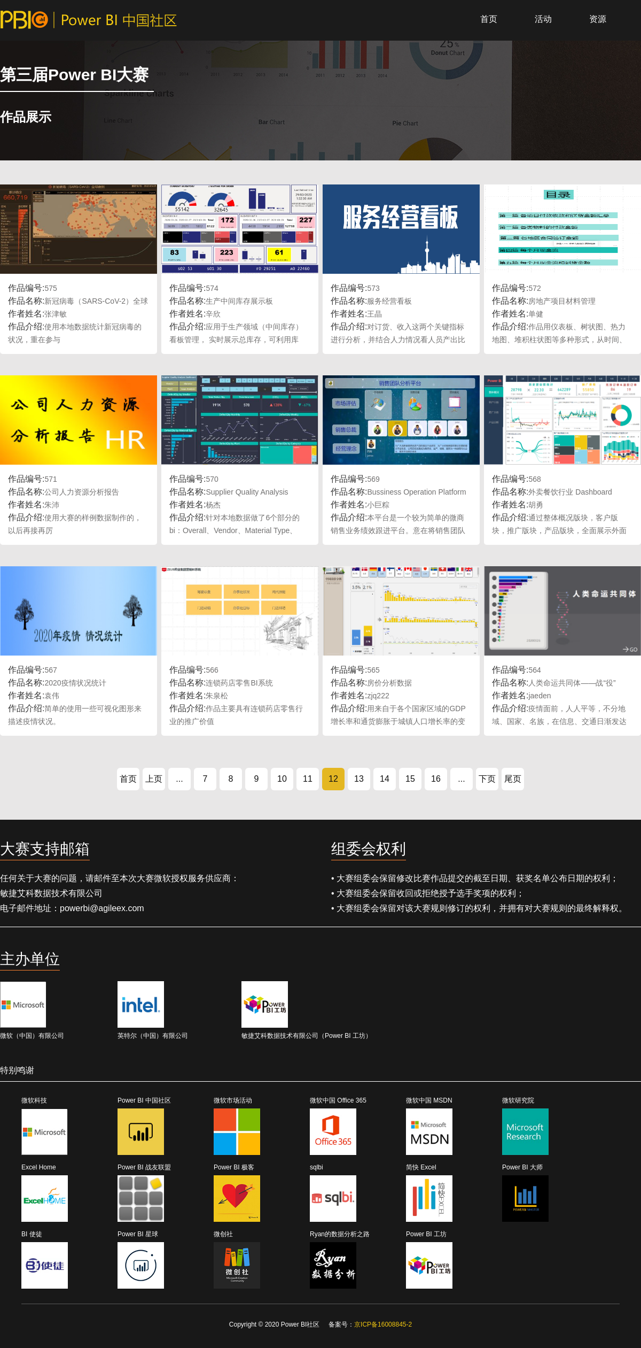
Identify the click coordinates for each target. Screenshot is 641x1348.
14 (384, 778)
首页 (488, 19)
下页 (487, 778)
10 (282, 778)
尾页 (512, 778)
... (179, 778)
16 (436, 778)
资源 (597, 19)
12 (333, 778)
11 (307, 778)
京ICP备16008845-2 (383, 1324)
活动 (543, 19)
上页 (153, 778)
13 (359, 778)
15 (410, 778)
